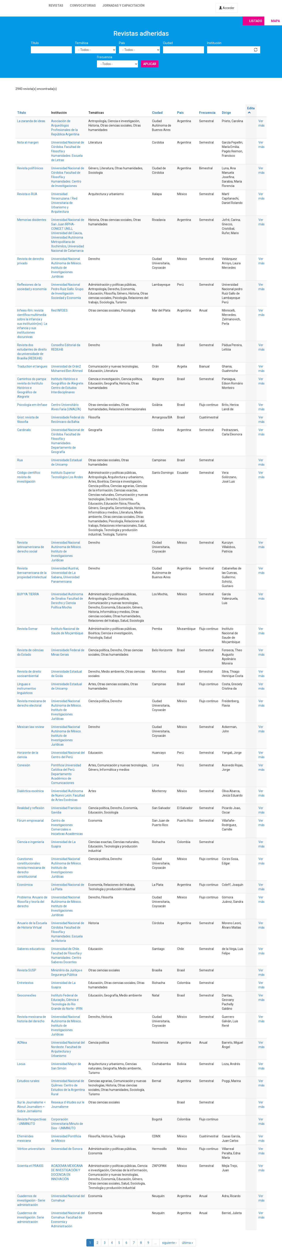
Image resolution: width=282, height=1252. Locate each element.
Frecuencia (104, 57)
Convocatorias (83, 5)
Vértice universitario (31, 1149)
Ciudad (168, 43)
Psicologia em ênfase (32, 405)
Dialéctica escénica (30, 791)
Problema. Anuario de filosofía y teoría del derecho (32, 902)
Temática (81, 43)
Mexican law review (30, 727)
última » (187, 1243)
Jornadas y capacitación (123, 5)
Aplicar (149, 64)
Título (35, 43)
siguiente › (169, 1243)
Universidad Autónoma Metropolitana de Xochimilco (67, 242)
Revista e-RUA (27, 194)
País (122, 43)
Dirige (226, 112)
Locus (21, 1064)
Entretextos (25, 983)
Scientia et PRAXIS (30, 1166)
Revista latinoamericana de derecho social (30, 547)
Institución (214, 43)
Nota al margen (28, 142)
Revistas (56, 5)
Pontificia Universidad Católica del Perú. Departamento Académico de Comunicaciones (66, 774)
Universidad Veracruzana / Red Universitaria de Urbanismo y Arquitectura (64, 202)
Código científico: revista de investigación (29, 477)
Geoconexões (26, 995)
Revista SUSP (26, 970)
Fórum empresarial (30, 820)
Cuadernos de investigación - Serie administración (31, 1200)
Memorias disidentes (31, 220)
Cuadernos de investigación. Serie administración (30, 1217)
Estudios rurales (28, 1081)
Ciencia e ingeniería (30, 842)
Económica (25, 884)
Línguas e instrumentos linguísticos (26, 688)
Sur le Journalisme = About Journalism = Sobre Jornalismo (31, 1107)
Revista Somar (27, 629)
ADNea (22, 1042)
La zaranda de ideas (31, 121)
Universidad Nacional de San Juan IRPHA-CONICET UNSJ (67, 224)
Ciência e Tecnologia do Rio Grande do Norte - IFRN (66, 1004)
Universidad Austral (64, 568)
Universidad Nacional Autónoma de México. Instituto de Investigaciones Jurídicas (66, 267)
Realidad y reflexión (30, 808)
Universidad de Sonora (66, 1149)
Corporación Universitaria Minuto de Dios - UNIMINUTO (67, 1124)
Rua (20, 460)
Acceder (226, 8)
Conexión (23, 765)
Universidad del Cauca (66, 233)
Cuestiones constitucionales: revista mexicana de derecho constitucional (31, 867)
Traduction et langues (32, 366)
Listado (255, 21)
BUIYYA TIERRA (28, 594)
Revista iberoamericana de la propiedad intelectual (31, 573)
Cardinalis (24, 430)
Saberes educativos (31, 949)
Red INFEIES (59, 310)
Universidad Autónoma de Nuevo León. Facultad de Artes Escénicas (68, 795)
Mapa (275, 21)
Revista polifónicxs (30, 168)
